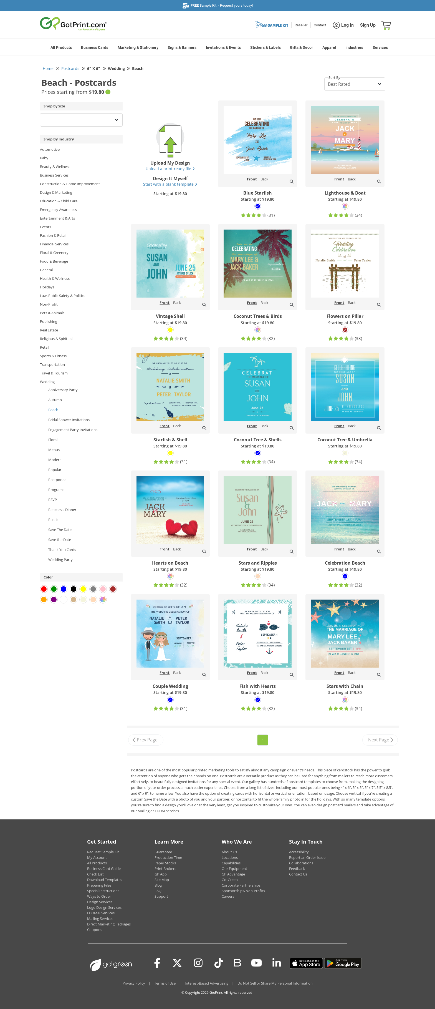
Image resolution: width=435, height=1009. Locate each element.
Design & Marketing (56, 192)
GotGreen (230, 879)
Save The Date (60, 529)
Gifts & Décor (301, 47)
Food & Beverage (54, 261)
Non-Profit (49, 304)
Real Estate (49, 330)
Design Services (99, 901)
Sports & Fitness (53, 355)
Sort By (334, 77)
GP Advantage (233, 874)
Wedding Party (60, 559)
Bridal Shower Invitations (69, 419)
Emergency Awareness (58, 209)
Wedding (47, 381)
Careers (228, 896)
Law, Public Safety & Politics (62, 295)
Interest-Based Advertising (206, 983)
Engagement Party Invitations (72, 429)
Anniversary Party (63, 389)
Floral (52, 439)
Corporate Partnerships (241, 885)
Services (380, 47)
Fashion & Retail (53, 235)
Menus (54, 449)
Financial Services (54, 243)
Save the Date (59, 539)
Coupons (94, 929)
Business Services (54, 175)
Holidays (47, 287)
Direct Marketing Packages (109, 924)
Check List (95, 874)
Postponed (57, 479)
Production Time (168, 857)
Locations (230, 857)
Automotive (50, 149)
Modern (55, 459)
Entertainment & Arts (57, 218)
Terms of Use (165, 983)
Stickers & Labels (265, 47)
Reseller (301, 25)
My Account (97, 857)
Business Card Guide (104, 868)
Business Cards (94, 47)
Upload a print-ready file (170, 168)
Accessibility (299, 851)
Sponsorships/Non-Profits (243, 890)
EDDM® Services (101, 912)
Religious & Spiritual (56, 338)
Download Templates (104, 879)
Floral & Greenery (54, 252)
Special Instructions (103, 890)
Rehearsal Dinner (62, 509)
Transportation (52, 364)
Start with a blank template (170, 184)
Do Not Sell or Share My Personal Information (275, 983)
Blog (158, 885)
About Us (229, 851)
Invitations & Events (223, 47)
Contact (320, 25)
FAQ (158, 890)
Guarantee (163, 851)
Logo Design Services (104, 907)
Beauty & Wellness (55, 166)
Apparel (329, 47)
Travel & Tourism (54, 373)
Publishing (48, 321)
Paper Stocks (165, 862)
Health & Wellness (55, 278)
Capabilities (231, 862)
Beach (53, 409)
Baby (44, 157)
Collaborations (301, 862)
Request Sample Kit (103, 851)
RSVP (52, 499)
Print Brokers (165, 868)
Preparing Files (99, 885)
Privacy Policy (134, 983)
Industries (354, 47)
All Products (61, 47)
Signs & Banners (182, 47)
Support (161, 896)
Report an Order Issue (307, 857)
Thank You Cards (62, 549)
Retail (44, 347)
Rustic (53, 519)
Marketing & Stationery (138, 47)
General (46, 269)
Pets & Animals (52, 312)
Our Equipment (234, 868)
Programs (56, 489)
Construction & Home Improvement (70, 183)
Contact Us (298, 874)
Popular (54, 469)
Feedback (297, 868)
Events (45, 226)
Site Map (162, 879)
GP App (161, 874)
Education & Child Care (58, 200)
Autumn (55, 399)
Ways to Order (99, 896)
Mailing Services (100, 918)
